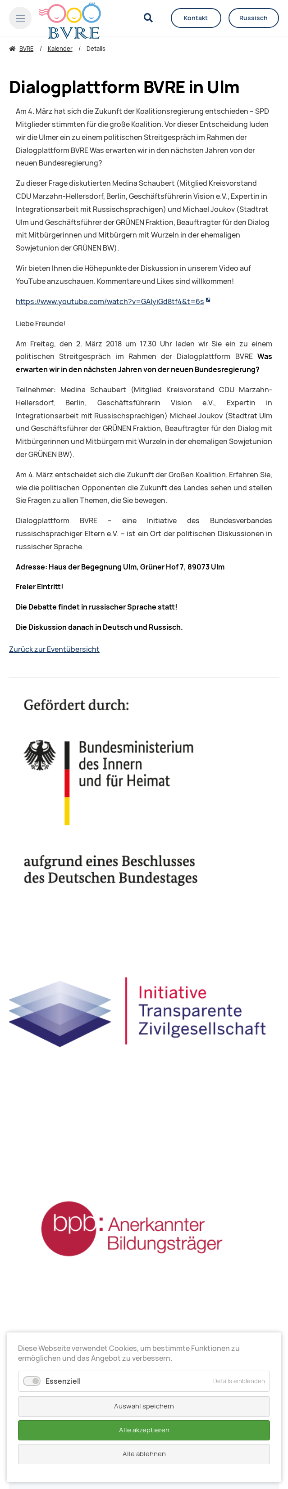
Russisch (253, 18)
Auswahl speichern (144, 1406)
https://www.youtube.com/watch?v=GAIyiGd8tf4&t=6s (110, 301)
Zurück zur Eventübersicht (54, 649)
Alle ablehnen (144, 1453)
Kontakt (196, 18)
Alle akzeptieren (144, 1430)
